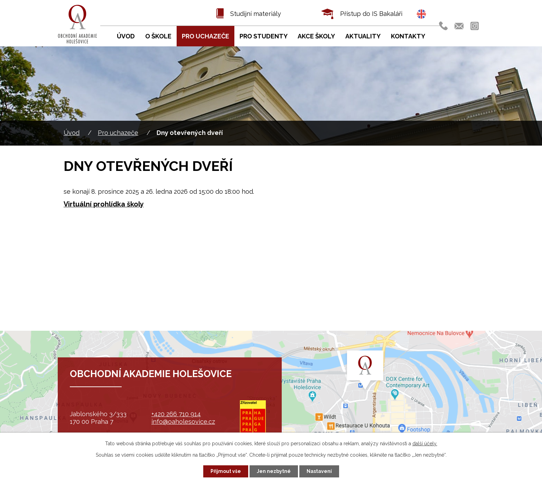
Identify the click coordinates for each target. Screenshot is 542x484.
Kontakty (408, 36)
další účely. (424, 443)
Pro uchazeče (118, 132)
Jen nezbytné (274, 471)
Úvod (72, 132)
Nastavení (319, 471)
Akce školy (316, 36)
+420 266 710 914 (176, 414)
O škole (158, 36)
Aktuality (363, 36)
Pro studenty (264, 36)
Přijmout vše (226, 471)
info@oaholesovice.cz (183, 421)
